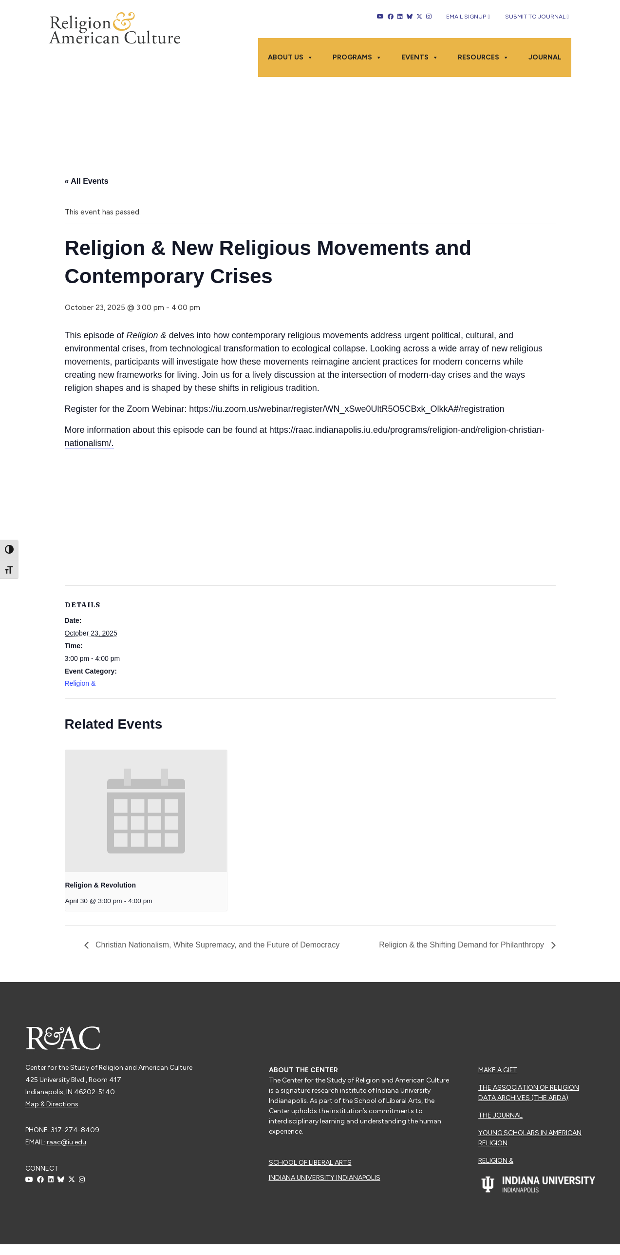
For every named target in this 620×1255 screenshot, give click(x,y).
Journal (545, 57)
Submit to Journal (537, 16)
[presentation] (146, 810)
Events (419, 57)
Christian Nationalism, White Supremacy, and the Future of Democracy (217, 945)
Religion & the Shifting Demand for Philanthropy (462, 945)
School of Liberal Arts (310, 1162)
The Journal (500, 1115)
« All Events (87, 181)
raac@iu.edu (66, 1142)
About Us (290, 57)
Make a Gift (497, 1070)
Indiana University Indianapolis (324, 1178)
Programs (357, 57)
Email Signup (467, 16)
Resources (483, 57)
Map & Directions (51, 1104)
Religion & (80, 683)
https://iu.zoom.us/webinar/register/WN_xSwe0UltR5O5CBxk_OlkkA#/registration (346, 409)
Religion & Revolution (100, 885)
